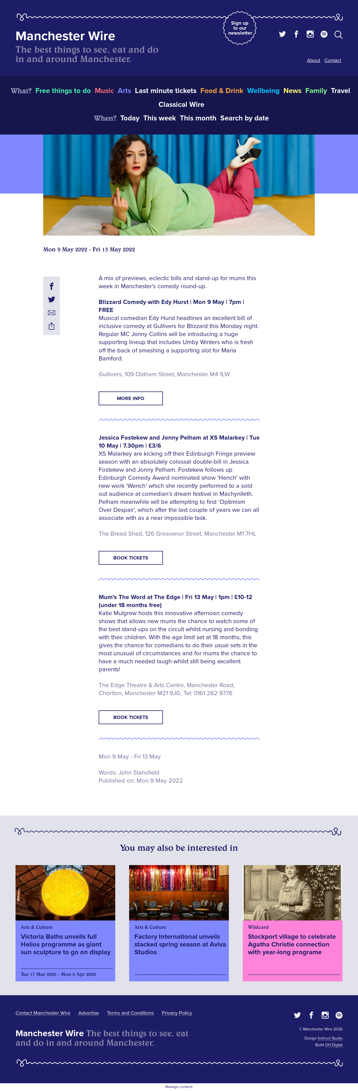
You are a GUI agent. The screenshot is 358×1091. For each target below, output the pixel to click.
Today (129, 118)
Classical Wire (181, 104)
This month (198, 118)
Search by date (244, 118)
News (292, 90)
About (313, 60)
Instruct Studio (330, 1038)
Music (104, 90)
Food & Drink (221, 90)
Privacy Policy (177, 1013)
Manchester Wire (65, 36)
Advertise (88, 1013)
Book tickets (130, 558)
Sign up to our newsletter (240, 28)
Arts (124, 90)
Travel (340, 90)
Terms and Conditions (130, 1013)
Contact (332, 60)
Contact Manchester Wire (43, 1013)
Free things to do (63, 90)
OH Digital (333, 1045)
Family (316, 90)
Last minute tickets (165, 90)
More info (130, 398)
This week (159, 118)
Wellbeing (263, 90)
